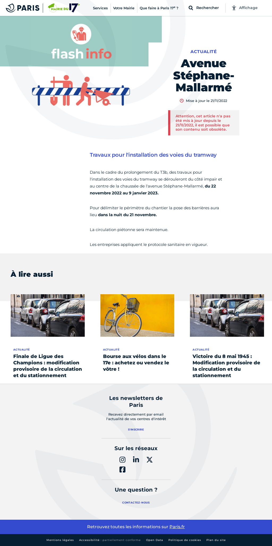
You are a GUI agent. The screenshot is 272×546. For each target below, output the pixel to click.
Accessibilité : (110, 540)
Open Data (154, 540)
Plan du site (216, 540)
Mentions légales (60, 540)
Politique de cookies (184, 540)
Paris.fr (177, 526)
